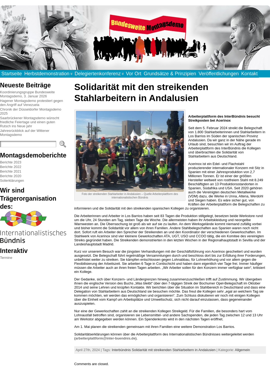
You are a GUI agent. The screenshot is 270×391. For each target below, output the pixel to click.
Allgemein (242, 350)
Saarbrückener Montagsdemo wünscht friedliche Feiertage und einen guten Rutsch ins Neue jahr (29, 122)
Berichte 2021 (10, 171)
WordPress (135, 381)
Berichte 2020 (10, 176)
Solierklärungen (12, 181)
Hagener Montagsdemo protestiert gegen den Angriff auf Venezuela (31, 103)
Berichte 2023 (10, 162)
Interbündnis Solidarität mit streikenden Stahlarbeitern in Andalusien (163, 350)
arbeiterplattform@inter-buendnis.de (105, 338)
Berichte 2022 (10, 167)
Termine (6, 258)
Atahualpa (154, 381)
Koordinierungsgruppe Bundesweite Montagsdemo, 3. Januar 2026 (27, 94)
